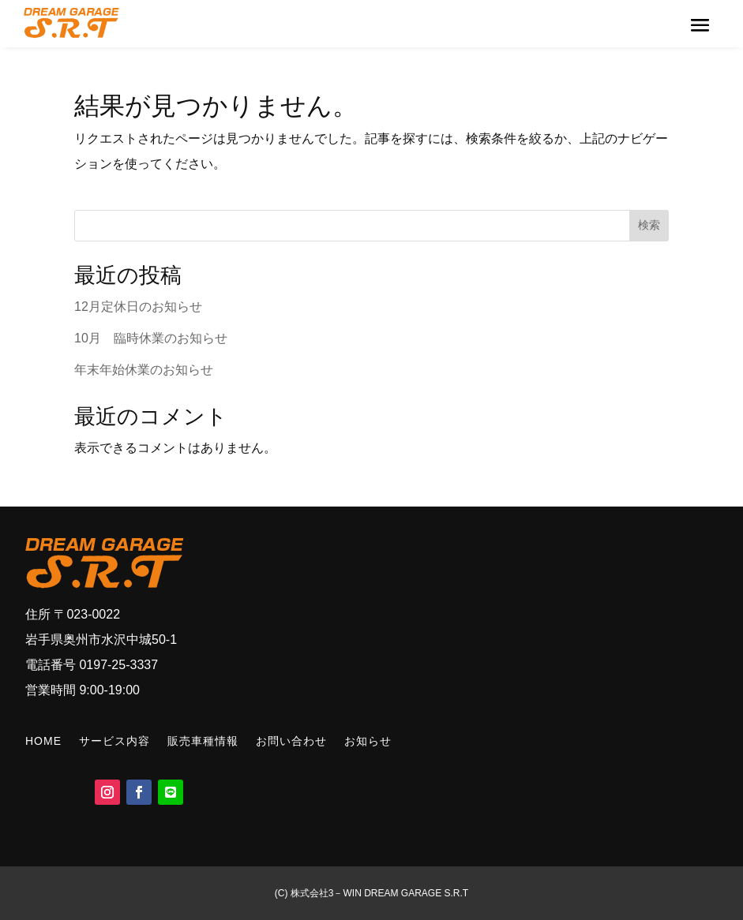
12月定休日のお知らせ (138, 306)
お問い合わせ (291, 741)
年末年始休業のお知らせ (143, 369)
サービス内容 (114, 741)
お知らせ (368, 741)
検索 (649, 225)
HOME (43, 741)
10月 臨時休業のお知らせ (150, 338)
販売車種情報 (202, 741)
